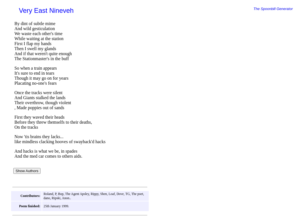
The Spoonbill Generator (273, 9)
